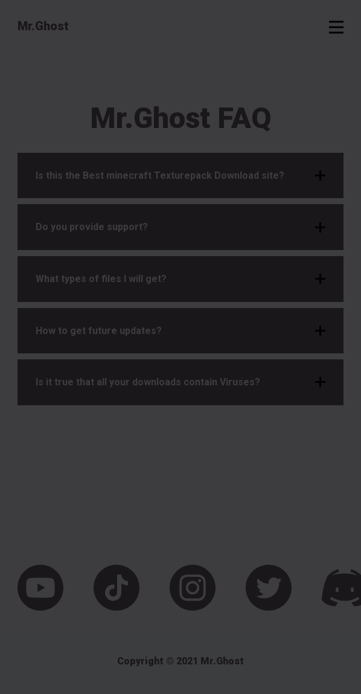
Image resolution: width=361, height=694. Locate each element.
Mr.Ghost (43, 26)
